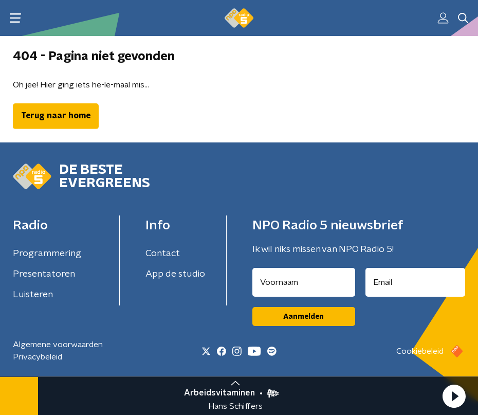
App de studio (175, 274)
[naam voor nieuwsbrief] (303, 282)
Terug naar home (55, 116)
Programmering (47, 253)
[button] (453, 396)
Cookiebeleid (420, 351)
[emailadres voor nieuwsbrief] (415, 282)
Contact (162, 253)
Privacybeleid (37, 357)
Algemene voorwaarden (58, 344)
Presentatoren (44, 274)
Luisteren (33, 294)
